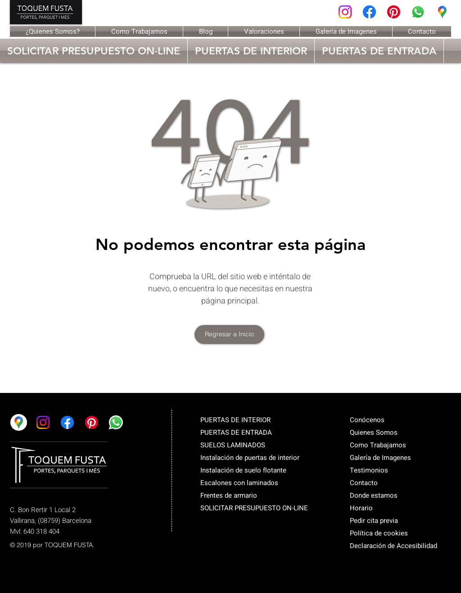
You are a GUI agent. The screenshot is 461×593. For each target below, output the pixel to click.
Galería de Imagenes (380, 458)
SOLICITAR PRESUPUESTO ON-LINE (254, 508)
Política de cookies (379, 533)
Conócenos (367, 420)
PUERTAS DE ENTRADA (236, 432)
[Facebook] (369, 12)
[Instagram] (345, 12)
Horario (361, 508)
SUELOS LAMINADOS (232, 445)
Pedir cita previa (374, 521)
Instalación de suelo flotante (243, 470)
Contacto (364, 483)
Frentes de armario (228, 495)
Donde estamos (374, 495)
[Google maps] (442, 12)
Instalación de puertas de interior (249, 458)
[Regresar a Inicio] (229, 334)
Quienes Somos (374, 432)
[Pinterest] (393, 12)
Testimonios (369, 470)
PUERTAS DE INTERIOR (235, 420)
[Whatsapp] (418, 12)
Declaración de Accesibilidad (393, 546)
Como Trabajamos (378, 445)
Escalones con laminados (239, 483)
